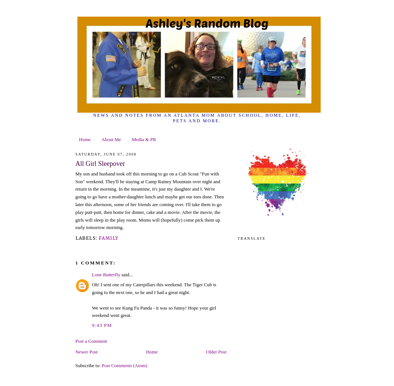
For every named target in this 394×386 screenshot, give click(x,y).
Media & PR (144, 139)
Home (85, 139)
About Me (111, 139)
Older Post (216, 352)
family (108, 238)
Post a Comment (91, 341)
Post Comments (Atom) (124, 365)
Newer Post (87, 352)
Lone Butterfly (106, 274)
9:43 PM (102, 325)
